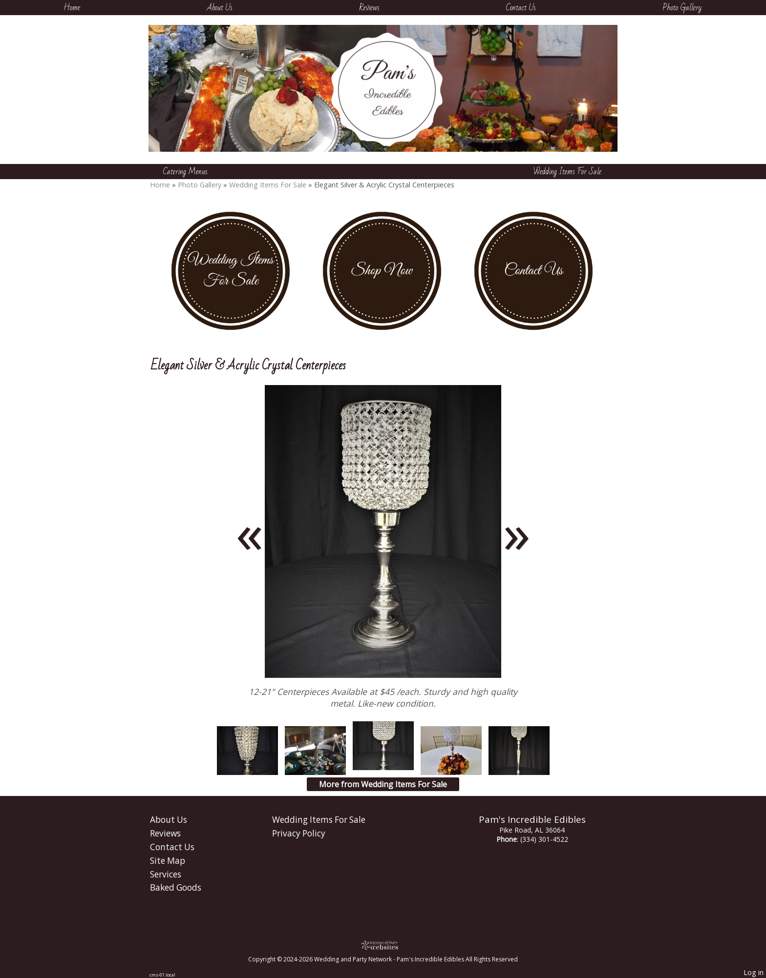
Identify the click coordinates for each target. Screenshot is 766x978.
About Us (220, 7)
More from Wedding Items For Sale (383, 784)
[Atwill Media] (383, 945)
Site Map (167, 860)
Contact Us (521, 7)
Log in (754, 972)
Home (72, 7)
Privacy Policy (298, 833)
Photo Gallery (682, 7)
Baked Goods (175, 887)
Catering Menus (185, 171)
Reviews (369, 7)
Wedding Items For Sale (567, 171)
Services (165, 874)
